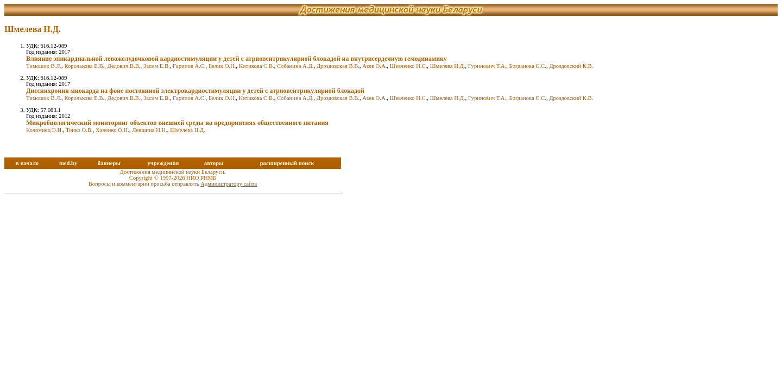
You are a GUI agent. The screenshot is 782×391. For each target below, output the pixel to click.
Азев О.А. (374, 66)
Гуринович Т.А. (487, 66)
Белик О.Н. (222, 66)
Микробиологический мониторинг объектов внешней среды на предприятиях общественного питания (177, 123)
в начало (27, 163)
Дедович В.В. (124, 66)
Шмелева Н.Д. (447, 66)
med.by (68, 163)
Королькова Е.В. (84, 66)
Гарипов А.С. (189, 66)
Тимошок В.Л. (43, 66)
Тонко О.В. (79, 130)
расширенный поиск (287, 163)
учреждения (163, 163)
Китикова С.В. (256, 66)
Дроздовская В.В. (338, 66)
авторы (214, 163)
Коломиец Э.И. (44, 130)
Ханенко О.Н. (112, 130)
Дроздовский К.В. (571, 66)
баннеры (109, 163)
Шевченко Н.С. (408, 66)
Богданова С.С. (527, 66)
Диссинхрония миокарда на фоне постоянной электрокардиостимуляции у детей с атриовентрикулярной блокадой (195, 90)
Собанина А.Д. (295, 66)
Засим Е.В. (156, 66)
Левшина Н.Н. (149, 130)
